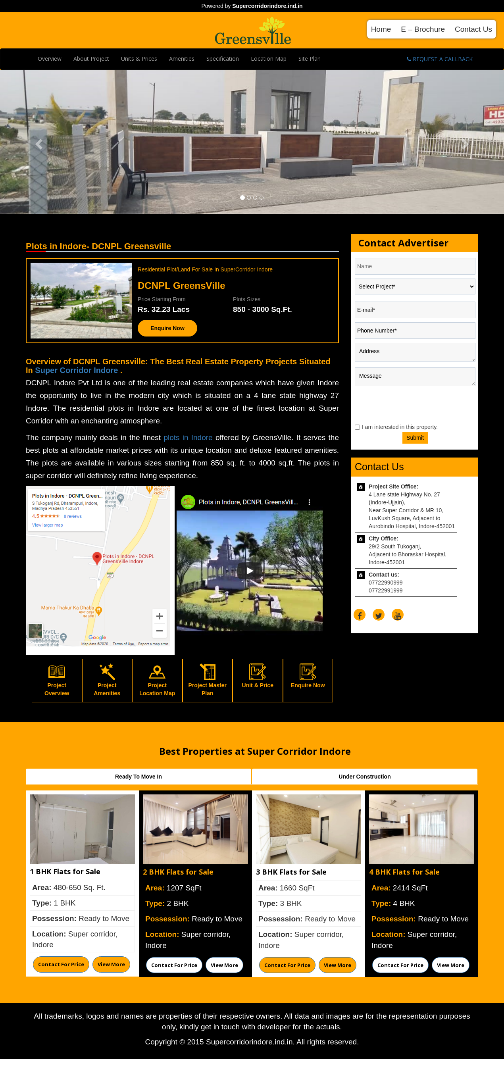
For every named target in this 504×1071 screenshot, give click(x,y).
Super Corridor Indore (77, 370)
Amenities (181, 58)
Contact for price (61, 964)
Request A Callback (440, 59)
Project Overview (56, 682)
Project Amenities (107, 682)
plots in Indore (189, 437)
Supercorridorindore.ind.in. (250, 1042)
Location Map (269, 58)
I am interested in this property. (400, 427)
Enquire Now (167, 328)
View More (111, 964)
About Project (91, 58)
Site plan (309, 58)
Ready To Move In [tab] (138, 776)
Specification (222, 58)
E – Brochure (423, 29)
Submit (415, 438)
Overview (50, 58)
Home (381, 29)
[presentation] (403, 404)
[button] (38, 142)
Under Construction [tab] (365, 776)
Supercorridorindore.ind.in (267, 6)
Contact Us (473, 29)
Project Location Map (157, 682)
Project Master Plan (208, 682)
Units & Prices (139, 58)
